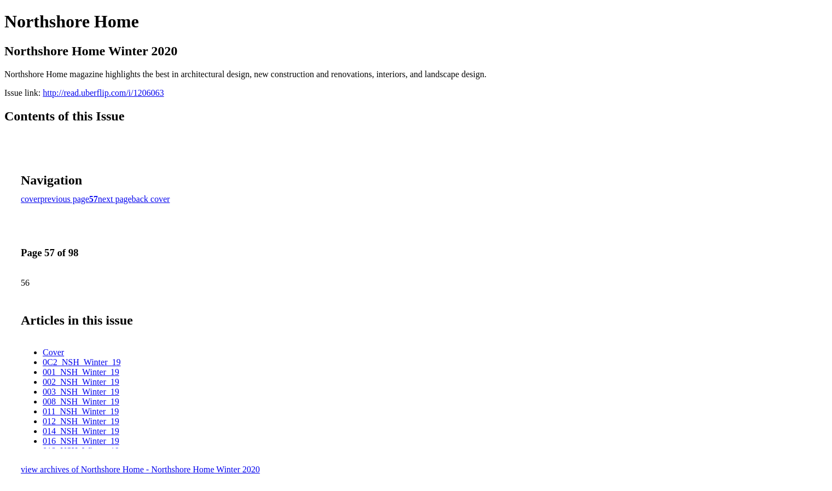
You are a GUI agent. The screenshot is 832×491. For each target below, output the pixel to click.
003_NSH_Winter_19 (81, 391)
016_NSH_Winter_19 (81, 441)
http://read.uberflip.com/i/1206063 (103, 92)
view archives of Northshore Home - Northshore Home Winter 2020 (140, 469)
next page (115, 199)
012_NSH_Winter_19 (81, 421)
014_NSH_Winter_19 (81, 431)
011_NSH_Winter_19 (81, 411)
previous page (65, 199)
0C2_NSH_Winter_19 (81, 362)
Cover (53, 352)
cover (31, 199)
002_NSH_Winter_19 (81, 381)
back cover (151, 199)
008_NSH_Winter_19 (81, 401)
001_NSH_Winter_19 (81, 372)
